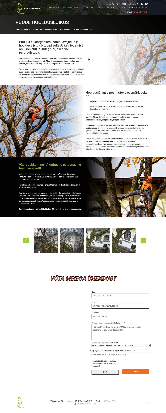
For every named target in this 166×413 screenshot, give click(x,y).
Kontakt (128, 12)
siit (114, 149)
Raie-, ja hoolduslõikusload (134, 8)
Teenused (53, 8)
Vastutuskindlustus (48, 29)
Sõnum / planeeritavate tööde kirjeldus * (120, 331)
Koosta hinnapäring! (83, 29)
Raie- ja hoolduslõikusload (27, 29)
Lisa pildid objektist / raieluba (104, 363)
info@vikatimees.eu (88, 404)
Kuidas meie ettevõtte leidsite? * (120, 344)
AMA (147, 402)
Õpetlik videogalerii (108, 8)
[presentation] (139, 364)
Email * (120, 304)
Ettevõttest (88, 8)
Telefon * (120, 314)
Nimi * (120, 294)
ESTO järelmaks (66, 29)
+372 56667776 (119, 4)
